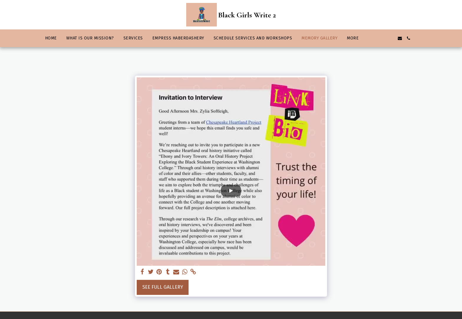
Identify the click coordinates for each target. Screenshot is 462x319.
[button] (373, 38)
